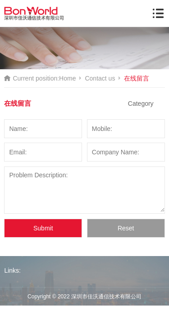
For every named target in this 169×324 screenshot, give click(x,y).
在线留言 (136, 78)
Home (67, 78)
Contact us (100, 78)
